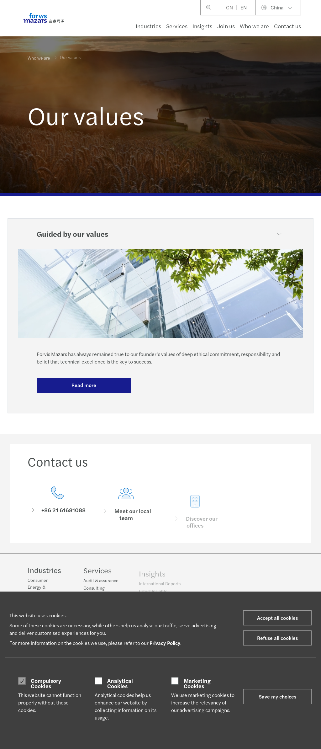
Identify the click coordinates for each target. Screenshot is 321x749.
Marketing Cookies (197, 683)
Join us (226, 26)
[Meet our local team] (126, 515)
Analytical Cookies (120, 683)
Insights (202, 26)
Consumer (38, 581)
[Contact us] (57, 506)
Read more (83, 385)
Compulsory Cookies (46, 683)
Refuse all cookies (277, 637)
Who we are (254, 26)
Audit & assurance (100, 585)
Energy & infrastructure (41, 591)
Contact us (287, 26)
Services (176, 26)
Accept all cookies (277, 617)
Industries (148, 26)
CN (229, 7)
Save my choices (277, 696)
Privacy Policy (165, 642)
